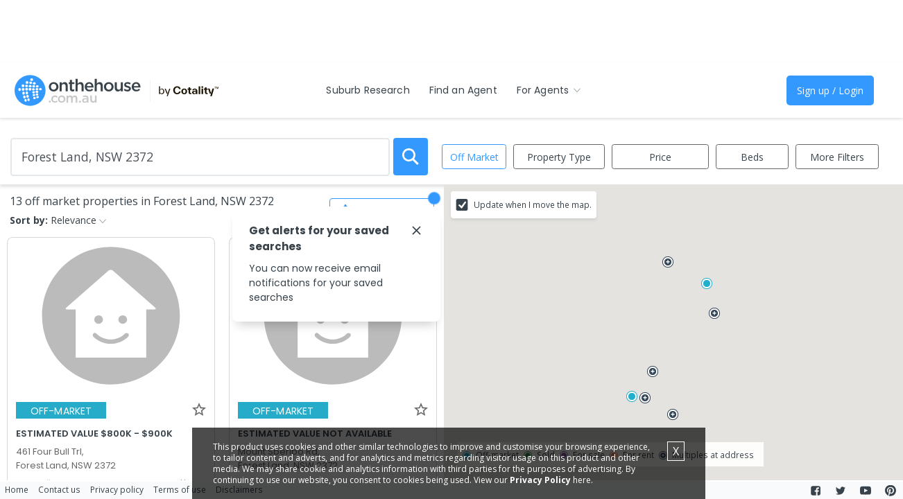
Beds (752, 157)
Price (660, 157)
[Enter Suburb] (200, 157)
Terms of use (179, 489)
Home (16, 489)
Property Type (559, 157)
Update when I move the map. (533, 204)
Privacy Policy (543, 480)
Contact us (59, 489)
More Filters (837, 157)
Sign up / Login (830, 90)
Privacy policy (117, 489)
